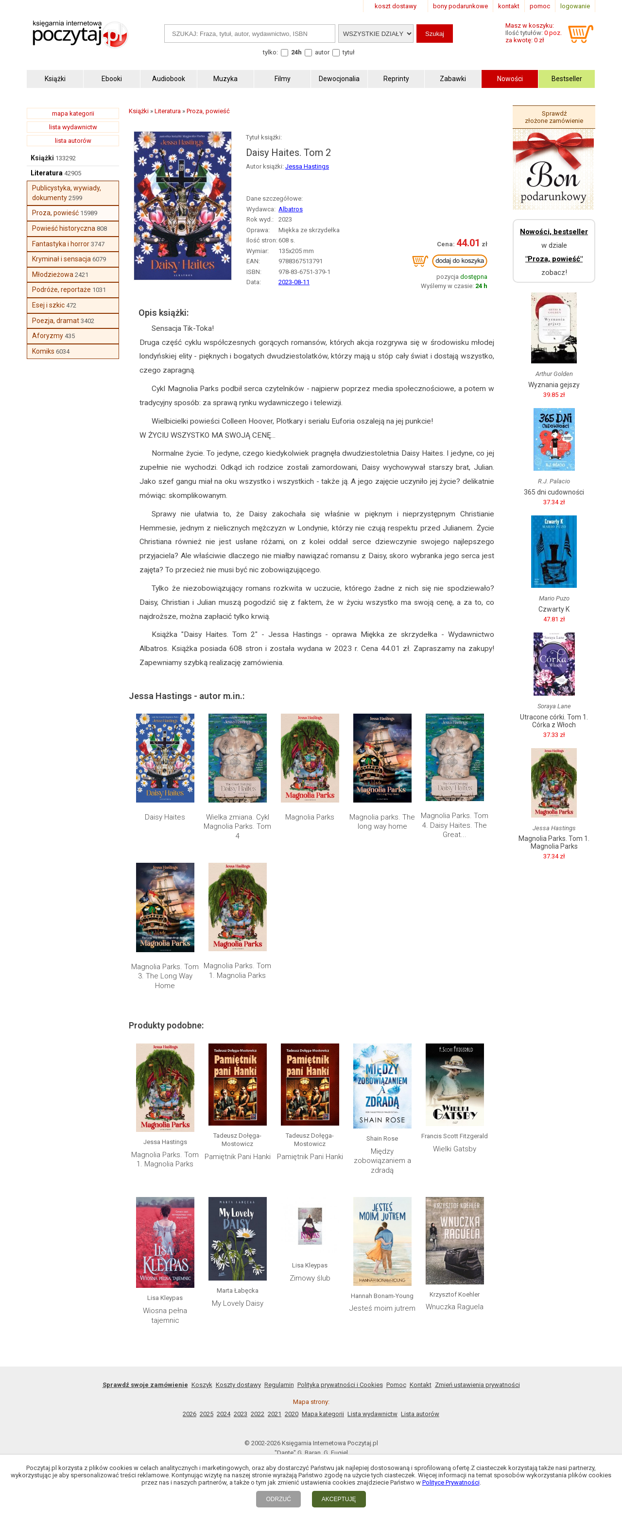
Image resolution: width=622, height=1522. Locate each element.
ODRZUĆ (278, 1499)
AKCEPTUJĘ (339, 1499)
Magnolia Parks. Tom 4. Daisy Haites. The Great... (454, 825)
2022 (257, 1414)
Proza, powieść (55, 213)
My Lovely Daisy (237, 1303)
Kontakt (421, 1384)
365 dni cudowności (554, 492)
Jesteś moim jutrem (382, 1308)
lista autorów (73, 140)
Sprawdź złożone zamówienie (554, 117)
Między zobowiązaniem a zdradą (382, 1161)
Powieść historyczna (63, 228)
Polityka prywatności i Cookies (340, 1384)
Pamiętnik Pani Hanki (238, 1156)
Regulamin (279, 1384)
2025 (206, 1414)
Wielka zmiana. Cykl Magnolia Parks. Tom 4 (237, 826)
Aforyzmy (47, 336)
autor (322, 52)
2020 (291, 1414)
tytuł (349, 52)
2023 (240, 1414)
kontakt (508, 6)
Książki (42, 158)
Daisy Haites (165, 817)
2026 (189, 1414)
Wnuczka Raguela (455, 1306)
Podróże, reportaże (61, 289)
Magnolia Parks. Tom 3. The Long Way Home (165, 976)
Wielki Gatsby (454, 1149)
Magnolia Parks (309, 817)
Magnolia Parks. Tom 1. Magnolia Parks (237, 970)
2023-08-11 (294, 282)
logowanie (575, 6)
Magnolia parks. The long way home (382, 822)
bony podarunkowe (460, 6)
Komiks (43, 351)
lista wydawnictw (73, 127)
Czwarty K (554, 609)
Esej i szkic (48, 305)
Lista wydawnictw (372, 1414)
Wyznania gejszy (554, 385)
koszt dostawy (395, 6)
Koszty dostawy (238, 1384)
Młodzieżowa (52, 274)
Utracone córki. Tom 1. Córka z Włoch (554, 721)
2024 (223, 1414)
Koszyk (201, 1384)
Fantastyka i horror (60, 244)
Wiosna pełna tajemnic (165, 1315)
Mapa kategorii (323, 1414)
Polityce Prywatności (451, 1482)
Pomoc (396, 1384)
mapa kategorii (73, 113)
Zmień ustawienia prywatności (477, 1384)
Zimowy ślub (310, 1278)
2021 (274, 1414)
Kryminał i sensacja (61, 259)
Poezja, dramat (55, 321)
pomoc (540, 6)
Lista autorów (420, 1414)
